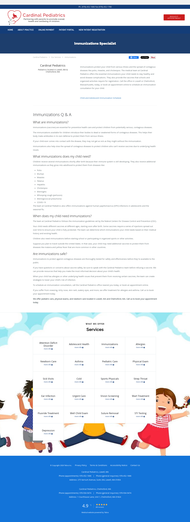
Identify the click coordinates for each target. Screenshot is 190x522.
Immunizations (70, 57)
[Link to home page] (34, 17)
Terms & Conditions (98, 465)
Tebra (106, 512)
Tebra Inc (67, 465)
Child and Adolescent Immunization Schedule (100, 98)
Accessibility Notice (118, 465)
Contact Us (135, 465)
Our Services (56, 57)
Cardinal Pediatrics (40, 57)
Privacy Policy (81, 465)
